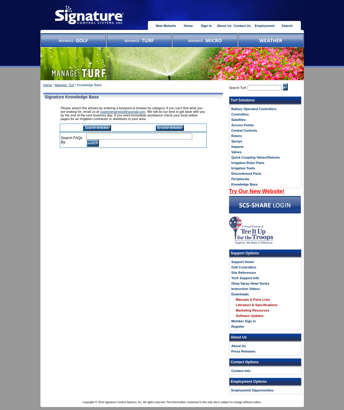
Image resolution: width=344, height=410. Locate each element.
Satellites (238, 120)
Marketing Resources (252, 310)
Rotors (236, 136)
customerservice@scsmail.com (123, 111)
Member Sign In (243, 321)
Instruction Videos (245, 289)
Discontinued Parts (246, 173)
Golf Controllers (244, 267)
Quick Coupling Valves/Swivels (255, 157)
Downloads (240, 294)
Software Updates (250, 316)
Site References (243, 272)
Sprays (237, 141)
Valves (236, 152)
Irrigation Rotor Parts (248, 163)
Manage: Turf (64, 85)
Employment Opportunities (252, 390)
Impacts (237, 146)
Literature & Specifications (257, 305)
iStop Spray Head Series (250, 283)
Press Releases (243, 351)
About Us (224, 26)
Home (188, 26)
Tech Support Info (245, 278)
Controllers (240, 114)
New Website (166, 26)
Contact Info (241, 371)
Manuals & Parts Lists (253, 299)
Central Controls (244, 130)
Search (287, 26)
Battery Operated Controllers (254, 109)
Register (238, 326)
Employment (265, 26)
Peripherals (240, 179)
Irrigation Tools (243, 168)
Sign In (206, 26)
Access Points (242, 125)
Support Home (242, 262)
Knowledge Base (244, 184)
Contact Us (242, 26)
